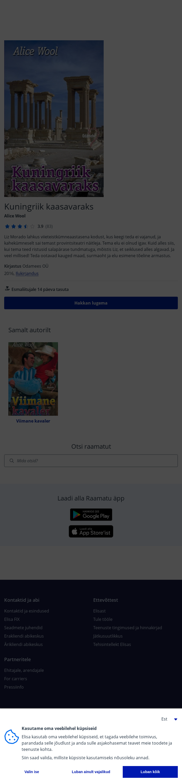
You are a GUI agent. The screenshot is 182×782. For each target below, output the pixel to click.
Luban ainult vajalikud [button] (91, 772)
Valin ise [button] (31, 772)
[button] (167, 719)
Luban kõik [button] (150, 772)
